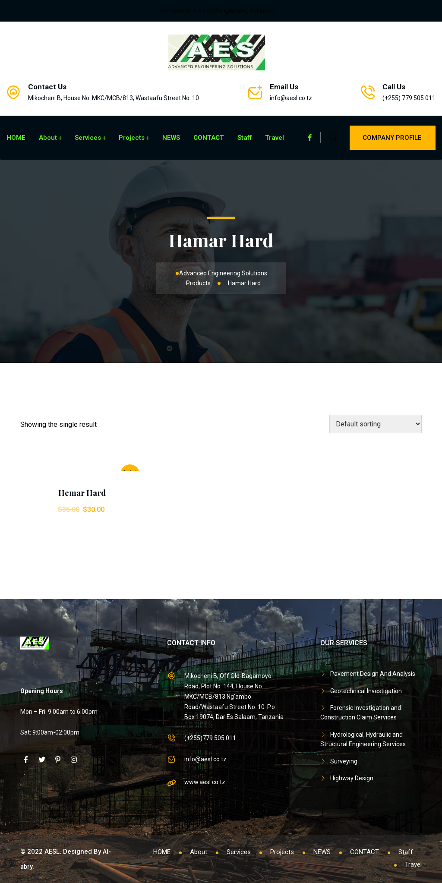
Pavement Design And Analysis (372, 673)
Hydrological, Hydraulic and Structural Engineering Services (363, 739)
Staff (244, 138)
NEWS (171, 138)
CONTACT (208, 138)
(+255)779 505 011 (210, 738)
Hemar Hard (82, 493)
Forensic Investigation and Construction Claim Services (360, 712)
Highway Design (351, 778)
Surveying (343, 761)
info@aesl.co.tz (291, 98)
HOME (15, 138)
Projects (132, 138)
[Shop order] (375, 424)
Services (88, 138)
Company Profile (393, 138)
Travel (274, 138)
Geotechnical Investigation (366, 690)
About (48, 138)
